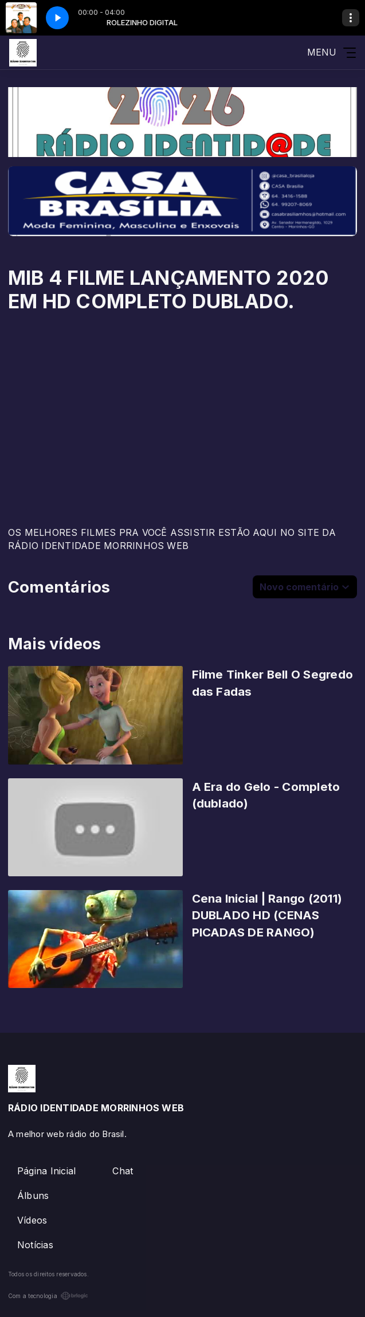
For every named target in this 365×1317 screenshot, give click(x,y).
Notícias (35, 1245)
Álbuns (33, 1195)
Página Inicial (46, 1171)
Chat (122, 1171)
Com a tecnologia (48, 1296)
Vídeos (32, 1220)
